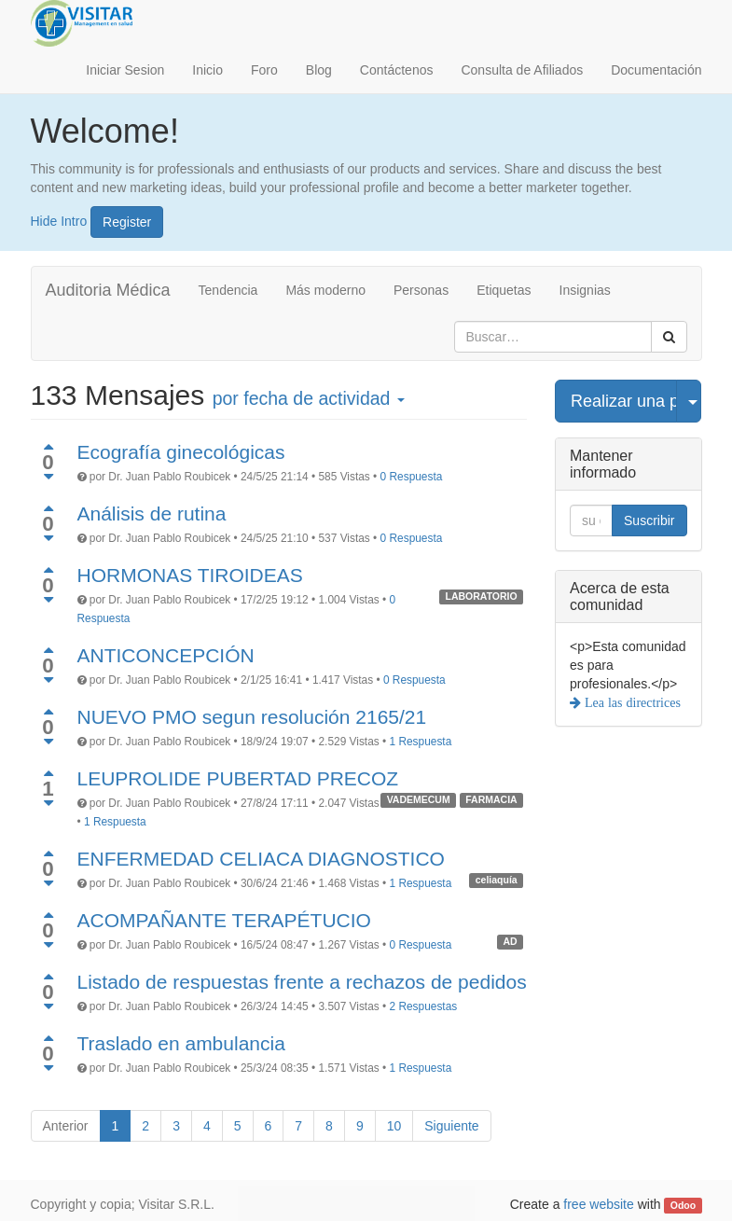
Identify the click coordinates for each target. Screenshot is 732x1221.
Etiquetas (503, 290)
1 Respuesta (421, 741)
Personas (421, 290)
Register (127, 222)
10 (394, 1125)
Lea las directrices (631, 702)
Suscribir (649, 520)
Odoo (683, 1205)
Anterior (66, 1125)
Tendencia (228, 290)
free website (598, 1204)
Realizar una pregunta (624, 401)
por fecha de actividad (309, 398)
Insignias (585, 290)
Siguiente (451, 1125)
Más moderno (325, 290)
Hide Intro (59, 220)
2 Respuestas (424, 1006)
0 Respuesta (411, 476)
